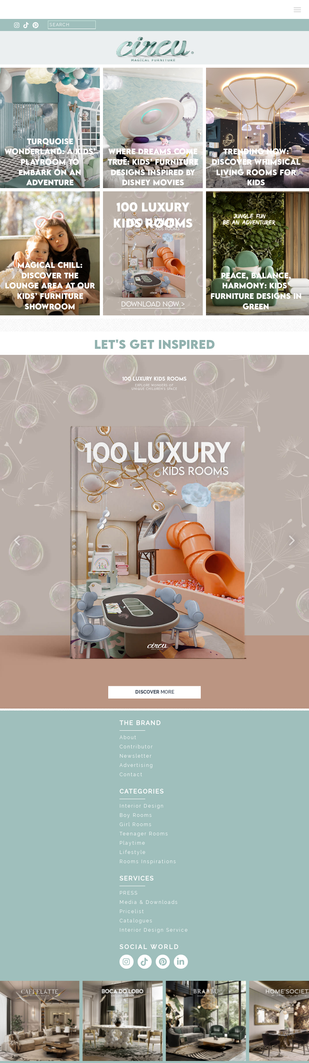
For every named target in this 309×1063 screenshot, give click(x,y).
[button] (17, 541)
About (128, 737)
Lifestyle (132, 852)
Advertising (136, 765)
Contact (131, 774)
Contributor (136, 747)
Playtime (132, 843)
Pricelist (131, 911)
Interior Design (141, 806)
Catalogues (136, 921)
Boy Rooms (135, 815)
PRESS (128, 893)
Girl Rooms (135, 824)
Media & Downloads (148, 902)
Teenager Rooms (144, 834)
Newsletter (135, 756)
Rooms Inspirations (148, 861)
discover (154, 692)
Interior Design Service (153, 930)
